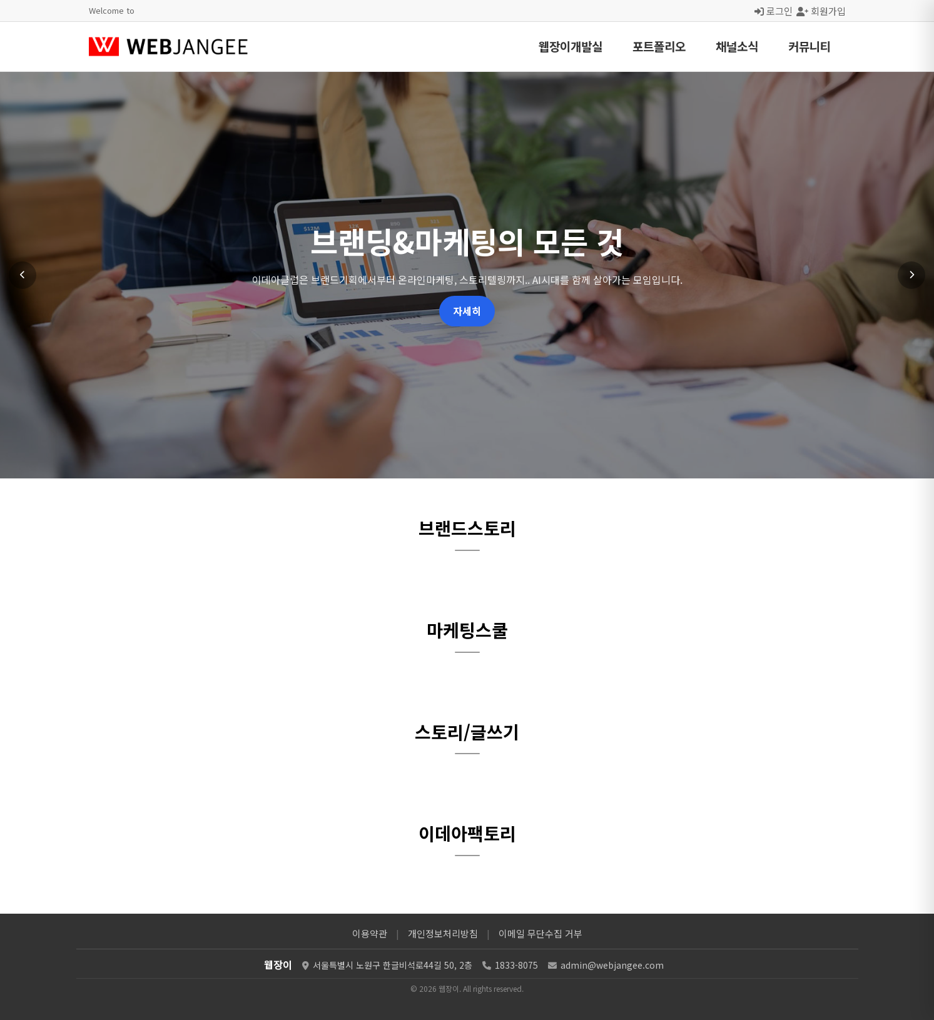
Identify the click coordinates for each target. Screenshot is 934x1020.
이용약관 (369, 933)
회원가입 (821, 11)
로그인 (773, 11)
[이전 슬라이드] (22, 275)
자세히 (467, 310)
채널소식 (737, 46)
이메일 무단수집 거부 (540, 933)
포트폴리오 (659, 46)
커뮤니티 (809, 46)
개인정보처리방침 (443, 933)
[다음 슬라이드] (911, 275)
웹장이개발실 (570, 46)
